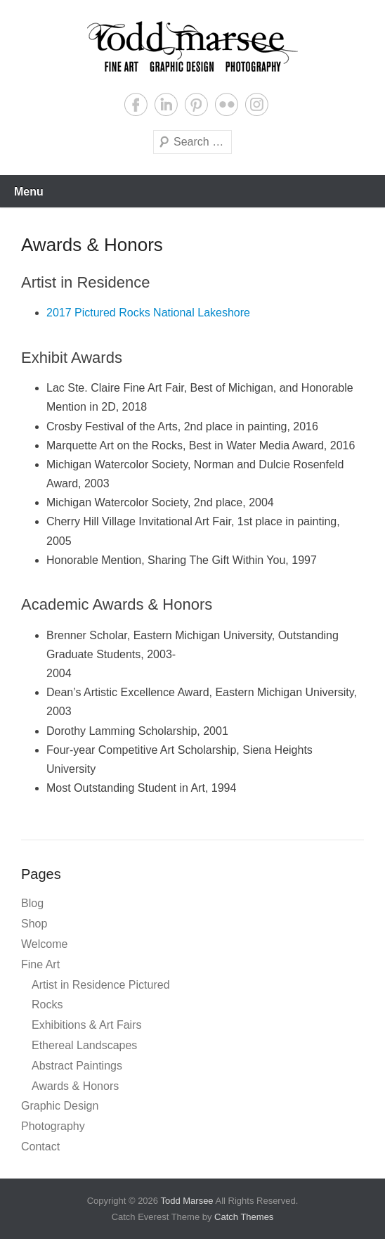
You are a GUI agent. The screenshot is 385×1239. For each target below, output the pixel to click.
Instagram (256, 104)
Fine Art (40, 964)
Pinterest (196, 104)
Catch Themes (243, 1217)
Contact (40, 1147)
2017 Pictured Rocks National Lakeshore (148, 313)
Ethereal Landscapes (84, 1045)
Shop (34, 924)
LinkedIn (166, 104)
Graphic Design (59, 1106)
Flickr (226, 104)
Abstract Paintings (77, 1066)
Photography (53, 1126)
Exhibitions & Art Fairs (87, 1025)
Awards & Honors (75, 1086)
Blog (32, 903)
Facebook (136, 104)
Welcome (44, 944)
